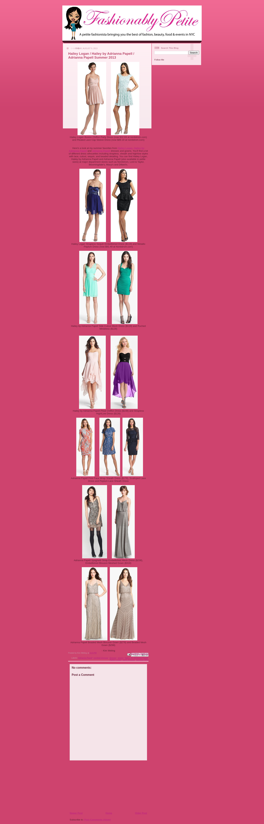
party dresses (129, 660)
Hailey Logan (116, 660)
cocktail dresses (101, 658)
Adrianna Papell (85, 658)
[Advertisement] (91, 786)
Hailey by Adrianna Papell (136, 658)
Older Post (141, 813)
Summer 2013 (142, 660)
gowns (121, 658)
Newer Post (76, 813)
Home (108, 813)
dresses (113, 658)
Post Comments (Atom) (97, 819)
